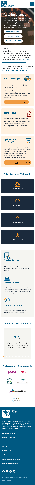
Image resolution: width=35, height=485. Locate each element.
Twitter (7, 471)
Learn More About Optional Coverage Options (17, 162)
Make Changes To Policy (13, 36)
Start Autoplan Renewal (13, 31)
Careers (5, 446)
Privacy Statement (6, 480)
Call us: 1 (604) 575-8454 (13, 41)
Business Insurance (8, 437)
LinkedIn (10, 471)
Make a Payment (7, 455)
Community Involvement (10, 463)
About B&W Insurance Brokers (12, 459)
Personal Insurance (8, 433)
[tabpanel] (17, 343)
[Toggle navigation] (32, 4)
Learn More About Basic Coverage (16, 102)
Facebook (3, 471)
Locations (5, 442)
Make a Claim (6, 450)
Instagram (14, 471)
